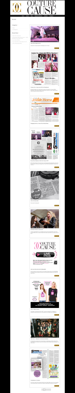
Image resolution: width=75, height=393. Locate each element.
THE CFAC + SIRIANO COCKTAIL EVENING (39, 338)
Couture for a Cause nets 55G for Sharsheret (40, 87)
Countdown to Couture (35, 380)
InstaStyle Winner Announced (37, 229)
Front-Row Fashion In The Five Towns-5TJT (39, 160)
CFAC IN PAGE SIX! (34, 200)
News (14, 27)
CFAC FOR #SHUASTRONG (17, 43)
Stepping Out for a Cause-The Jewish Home (39, 123)
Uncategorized (15, 29)
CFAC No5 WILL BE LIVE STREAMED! (38, 269)
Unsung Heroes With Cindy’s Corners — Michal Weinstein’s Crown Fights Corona (20, 38)
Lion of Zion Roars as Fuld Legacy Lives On (20, 41)
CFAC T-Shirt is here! (35, 309)
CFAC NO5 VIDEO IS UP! (36, 43)
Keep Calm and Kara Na (17, 35)
